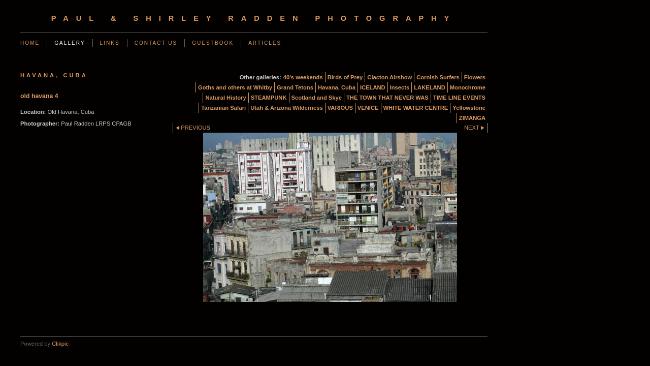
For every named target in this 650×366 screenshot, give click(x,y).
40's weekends (303, 77)
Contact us (156, 43)
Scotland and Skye (316, 98)
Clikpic (60, 344)
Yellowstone (468, 108)
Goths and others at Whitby (235, 87)
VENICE (368, 108)
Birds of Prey (345, 77)
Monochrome (467, 87)
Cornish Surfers (438, 77)
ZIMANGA (472, 118)
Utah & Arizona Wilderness (286, 108)
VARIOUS (340, 108)
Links (110, 43)
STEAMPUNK (269, 98)
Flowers (474, 77)
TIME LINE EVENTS (459, 98)
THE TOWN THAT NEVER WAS (387, 98)
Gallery (69, 43)
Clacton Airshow (389, 77)
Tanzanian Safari (223, 108)
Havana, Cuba (336, 87)
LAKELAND (429, 87)
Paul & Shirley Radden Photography (254, 18)
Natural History (225, 98)
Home (30, 43)
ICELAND (372, 87)
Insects (400, 87)
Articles (264, 43)
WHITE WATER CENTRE (415, 108)
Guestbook (213, 43)
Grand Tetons (295, 87)
